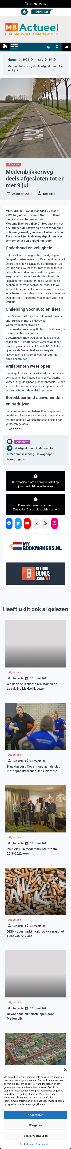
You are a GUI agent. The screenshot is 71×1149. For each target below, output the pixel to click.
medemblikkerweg (22, 454)
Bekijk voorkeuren (35, 1135)
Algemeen (13, 164)
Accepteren (36, 1115)
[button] (65, 1070)
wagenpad (47, 454)
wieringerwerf (19, 459)
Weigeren (35, 1125)
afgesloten (25, 448)
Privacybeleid (42, 1144)
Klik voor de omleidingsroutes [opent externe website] (34, 390)
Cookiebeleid (27, 1144)
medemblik (45, 448)
